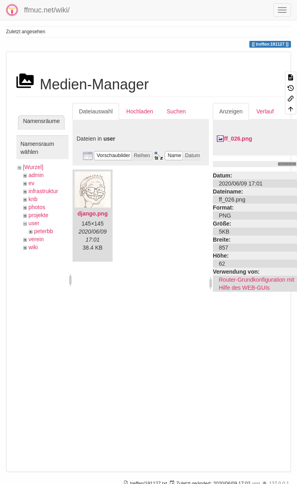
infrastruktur (43, 191)
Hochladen (139, 111)
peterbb (43, 231)
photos (36, 207)
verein (36, 239)
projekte (38, 215)
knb (33, 199)
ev (31, 183)
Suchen (176, 111)
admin (36, 175)
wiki (33, 247)
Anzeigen (230, 111)
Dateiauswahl (96, 111)
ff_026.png (238, 138)
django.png (92, 213)
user (33, 223)
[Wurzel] (33, 167)
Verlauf (265, 111)
